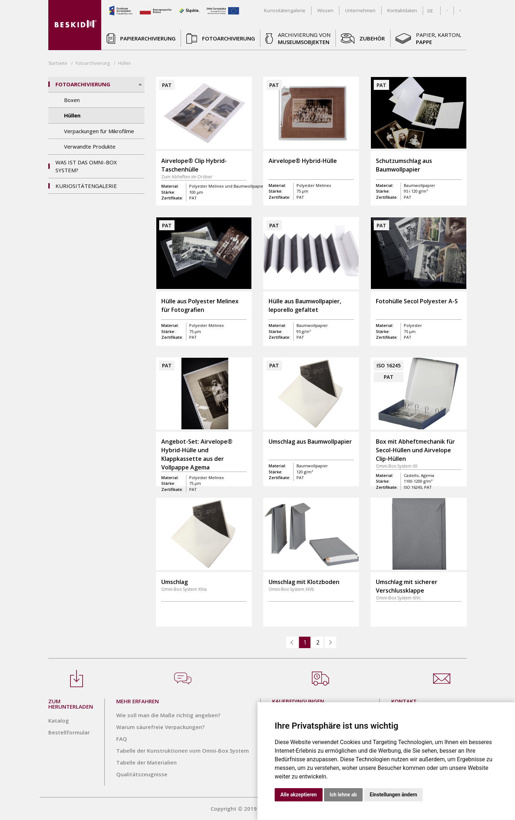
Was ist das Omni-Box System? (86, 166)
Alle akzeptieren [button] (298, 794)
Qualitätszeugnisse (141, 774)
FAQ (121, 738)
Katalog (58, 720)
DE (430, 11)
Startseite (57, 63)
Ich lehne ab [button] (343, 794)
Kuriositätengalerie (86, 185)
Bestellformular (69, 732)
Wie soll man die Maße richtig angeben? (168, 715)
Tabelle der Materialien (146, 762)
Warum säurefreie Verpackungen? (160, 726)
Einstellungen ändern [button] (393, 794)
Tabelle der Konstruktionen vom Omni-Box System (182, 750)
